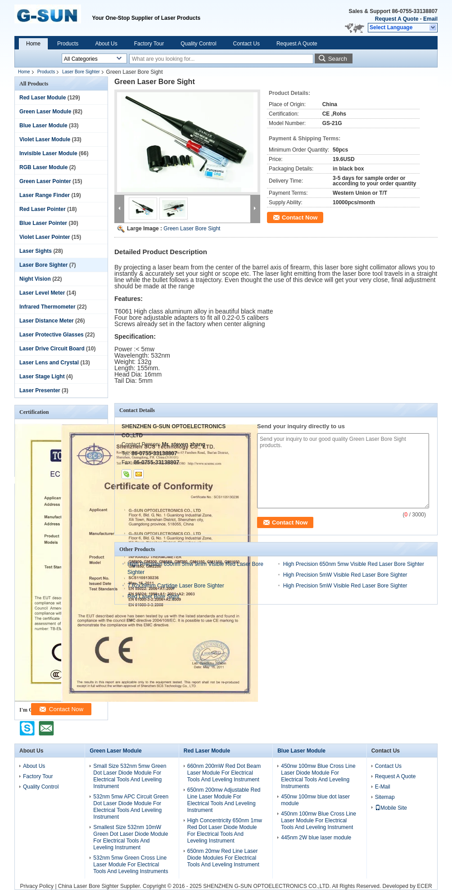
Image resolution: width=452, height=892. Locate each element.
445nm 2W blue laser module (316, 837)
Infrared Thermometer (47, 307)
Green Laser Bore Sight (191, 228)
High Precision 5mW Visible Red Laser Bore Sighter (345, 575)
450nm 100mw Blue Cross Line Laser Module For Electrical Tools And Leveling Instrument (318, 820)
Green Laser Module (45, 111)
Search (337, 58)
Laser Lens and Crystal (49, 362)
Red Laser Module (42, 97)
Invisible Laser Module (48, 153)
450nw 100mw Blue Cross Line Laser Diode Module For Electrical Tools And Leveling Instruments (318, 776)
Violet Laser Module (44, 139)
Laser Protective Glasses (51, 335)
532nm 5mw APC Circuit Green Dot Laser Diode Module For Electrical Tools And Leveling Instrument (130, 806)
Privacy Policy (37, 886)
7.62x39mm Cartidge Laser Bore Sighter (175, 586)
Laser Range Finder (44, 195)
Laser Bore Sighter (80, 71)
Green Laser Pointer (45, 181)
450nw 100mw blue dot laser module (315, 800)
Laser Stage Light (42, 376)
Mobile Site (391, 808)
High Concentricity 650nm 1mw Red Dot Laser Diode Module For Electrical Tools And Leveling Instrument (224, 830)
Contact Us (246, 43)
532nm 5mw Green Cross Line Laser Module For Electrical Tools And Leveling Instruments (130, 864)
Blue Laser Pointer (43, 223)
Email (430, 19)
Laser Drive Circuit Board (52, 348)
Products (67, 43)
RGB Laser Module (43, 167)
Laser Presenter (39, 390)
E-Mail (382, 787)
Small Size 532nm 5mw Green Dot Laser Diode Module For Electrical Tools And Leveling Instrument (129, 776)
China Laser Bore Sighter (88, 886)
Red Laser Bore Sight (153, 596)
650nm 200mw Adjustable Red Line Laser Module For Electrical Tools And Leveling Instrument (224, 800)
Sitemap (385, 797)
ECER (424, 886)
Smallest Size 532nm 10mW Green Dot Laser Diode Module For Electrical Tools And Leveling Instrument (130, 837)
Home (33, 43)
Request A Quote (396, 19)
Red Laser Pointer (42, 209)
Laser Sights (35, 251)
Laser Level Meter (42, 293)
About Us (106, 43)
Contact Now (299, 217)
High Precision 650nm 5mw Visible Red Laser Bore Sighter (353, 564)
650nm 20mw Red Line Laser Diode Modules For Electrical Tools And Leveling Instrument (223, 858)
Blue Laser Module (43, 125)
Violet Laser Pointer (44, 237)
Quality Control (198, 43)
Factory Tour (149, 43)
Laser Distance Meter (46, 321)
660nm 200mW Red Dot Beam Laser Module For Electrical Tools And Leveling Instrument (224, 773)
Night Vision (35, 279)
